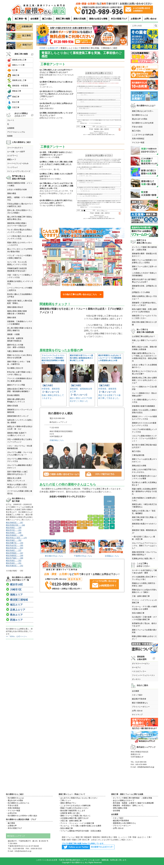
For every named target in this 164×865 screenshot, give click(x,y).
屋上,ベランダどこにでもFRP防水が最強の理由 (20, 250)
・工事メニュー (65, 800)
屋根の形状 (11, 317)
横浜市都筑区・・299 (14, 555)
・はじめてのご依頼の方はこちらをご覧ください (78, 798)
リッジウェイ (12, 167)
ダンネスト (136, 679)
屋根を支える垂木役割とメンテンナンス (16, 479)
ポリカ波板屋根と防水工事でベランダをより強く (144, 578)
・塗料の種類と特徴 (119, 808)
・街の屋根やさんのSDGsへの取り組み (21, 816)
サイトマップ (137, 715)
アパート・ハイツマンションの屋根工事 (144, 601)
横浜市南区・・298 (13, 533)
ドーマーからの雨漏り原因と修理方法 (19, 492)
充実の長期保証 (138, 139)
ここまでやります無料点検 (142, 135)
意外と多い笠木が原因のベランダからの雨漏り (19, 211)
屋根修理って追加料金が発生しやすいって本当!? (144, 304)
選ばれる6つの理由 (139, 119)
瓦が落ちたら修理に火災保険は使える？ (144, 483)
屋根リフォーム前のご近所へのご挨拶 (144, 267)
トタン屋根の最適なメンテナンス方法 (144, 401)
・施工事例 (10, 823)
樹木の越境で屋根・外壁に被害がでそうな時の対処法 (144, 310)
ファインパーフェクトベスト (143, 675)
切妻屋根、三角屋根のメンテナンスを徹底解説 (19, 322)
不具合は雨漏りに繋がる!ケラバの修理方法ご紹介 (20, 205)
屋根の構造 (11, 193)
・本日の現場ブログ (14, 828)
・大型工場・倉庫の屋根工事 (70, 821)
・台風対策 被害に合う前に (69, 813)
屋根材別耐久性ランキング (18, 416)
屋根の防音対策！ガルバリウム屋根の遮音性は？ (144, 553)
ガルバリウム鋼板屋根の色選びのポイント (19, 466)
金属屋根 (10, 128)
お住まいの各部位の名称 (17, 189)
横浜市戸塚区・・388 (14, 558)
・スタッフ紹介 (117, 818)
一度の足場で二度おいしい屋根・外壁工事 (143, 538)
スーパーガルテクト (15, 148)
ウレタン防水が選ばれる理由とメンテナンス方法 (19, 231)
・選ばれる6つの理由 (14, 800)
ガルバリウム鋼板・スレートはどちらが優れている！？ (19, 453)
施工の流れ (47, 19)
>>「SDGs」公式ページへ (16, 636)
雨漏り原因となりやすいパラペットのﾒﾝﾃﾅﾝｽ (19, 244)
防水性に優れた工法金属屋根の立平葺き (19, 295)
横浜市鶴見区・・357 (14, 523)
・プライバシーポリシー (121, 826)
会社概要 (34, 19)
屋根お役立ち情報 (139, 466)
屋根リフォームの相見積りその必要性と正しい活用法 (144, 261)
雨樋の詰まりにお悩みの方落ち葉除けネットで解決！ (144, 591)
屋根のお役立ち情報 (98, 19)
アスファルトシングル (16, 132)
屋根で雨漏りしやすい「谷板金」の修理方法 (18, 363)
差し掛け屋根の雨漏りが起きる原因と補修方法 (19, 329)
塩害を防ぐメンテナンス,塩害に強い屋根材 (20, 421)
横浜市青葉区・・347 (14, 553)
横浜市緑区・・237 (13, 550)
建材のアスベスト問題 (16, 385)
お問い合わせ (150, 19)
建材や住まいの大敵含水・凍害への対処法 (16, 346)
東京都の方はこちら (54, 556)
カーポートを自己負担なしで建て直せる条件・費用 (144, 571)
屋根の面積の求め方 (15, 307)
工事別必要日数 (138, 455)
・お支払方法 (11, 813)
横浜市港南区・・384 (14, 535)
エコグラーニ (12, 156)
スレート (10, 120)
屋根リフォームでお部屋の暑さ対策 (144, 631)
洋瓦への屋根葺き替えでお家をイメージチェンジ (19, 440)
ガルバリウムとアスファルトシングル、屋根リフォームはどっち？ (144, 545)
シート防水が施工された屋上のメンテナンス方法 (19, 237)
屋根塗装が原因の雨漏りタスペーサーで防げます (17, 224)
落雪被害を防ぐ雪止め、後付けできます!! (144, 624)
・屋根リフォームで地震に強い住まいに (74, 816)
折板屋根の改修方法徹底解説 (143, 406)
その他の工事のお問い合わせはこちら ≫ (82, 294)
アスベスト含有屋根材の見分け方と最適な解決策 (19, 379)
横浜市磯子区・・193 (14, 543)
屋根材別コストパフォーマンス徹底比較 (19, 411)
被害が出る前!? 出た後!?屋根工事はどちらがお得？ (144, 280)
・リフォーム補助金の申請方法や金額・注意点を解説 (80, 831)
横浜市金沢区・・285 (14, 545)
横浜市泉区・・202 (13, 561)
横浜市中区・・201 (13, 530)
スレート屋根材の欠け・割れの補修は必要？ (144, 394)
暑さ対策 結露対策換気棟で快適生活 (15, 339)
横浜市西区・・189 (13, 528)
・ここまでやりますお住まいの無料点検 (74, 805)
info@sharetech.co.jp (146, 767)
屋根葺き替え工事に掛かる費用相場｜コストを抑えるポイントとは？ (144, 380)
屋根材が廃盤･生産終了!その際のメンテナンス (16, 434)
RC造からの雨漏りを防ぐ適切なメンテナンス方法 (17, 486)
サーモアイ (136, 667)
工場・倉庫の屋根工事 (141, 596)
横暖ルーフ (11, 159)
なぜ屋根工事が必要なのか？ (143, 336)
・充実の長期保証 (13, 808)
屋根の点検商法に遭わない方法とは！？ (144, 297)
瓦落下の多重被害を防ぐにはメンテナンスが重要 (144, 477)
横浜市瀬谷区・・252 (14, 566)
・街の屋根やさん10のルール (17, 803)
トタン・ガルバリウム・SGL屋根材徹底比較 (19, 447)
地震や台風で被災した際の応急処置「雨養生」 (19, 302)
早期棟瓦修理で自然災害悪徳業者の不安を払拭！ (17, 269)
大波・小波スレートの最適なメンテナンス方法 (19, 276)
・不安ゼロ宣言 (12, 805)
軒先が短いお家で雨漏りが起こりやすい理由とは (19, 373)
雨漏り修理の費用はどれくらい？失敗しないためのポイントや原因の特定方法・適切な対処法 (144, 357)
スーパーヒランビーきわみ (18, 163)
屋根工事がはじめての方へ (142, 111)
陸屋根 (10, 136)
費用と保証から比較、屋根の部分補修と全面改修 (144, 348)
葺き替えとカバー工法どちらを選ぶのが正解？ (144, 372)
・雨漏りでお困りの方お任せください (74, 808)
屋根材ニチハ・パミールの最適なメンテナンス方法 (144, 417)
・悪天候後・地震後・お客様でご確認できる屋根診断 (132, 803)
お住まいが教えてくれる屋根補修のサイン (144, 366)
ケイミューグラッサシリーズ (18, 171)
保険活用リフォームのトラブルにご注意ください (144, 317)
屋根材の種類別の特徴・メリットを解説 (19, 184)
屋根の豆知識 (79, 19)
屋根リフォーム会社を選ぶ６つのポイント (144, 460)
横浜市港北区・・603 (14, 548)
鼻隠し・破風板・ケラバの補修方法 (19, 198)
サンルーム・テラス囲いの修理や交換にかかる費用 (144, 608)
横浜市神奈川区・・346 (15, 525)
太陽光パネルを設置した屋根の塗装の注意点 (144, 411)
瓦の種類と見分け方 (15, 368)
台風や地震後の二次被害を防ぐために (144, 499)
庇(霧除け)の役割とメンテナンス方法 (20, 282)
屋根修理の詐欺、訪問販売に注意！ (144, 287)
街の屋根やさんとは (140, 115)
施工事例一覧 (21, 19)
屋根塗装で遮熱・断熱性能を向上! (144, 531)
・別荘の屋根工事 (66, 828)
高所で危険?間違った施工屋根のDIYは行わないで (17, 473)
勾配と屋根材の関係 (15, 351)
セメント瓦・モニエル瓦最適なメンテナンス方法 (17, 263)
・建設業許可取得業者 (120, 821)
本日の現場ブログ (119, 19)
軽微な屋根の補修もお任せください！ (144, 637)
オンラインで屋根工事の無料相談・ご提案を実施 (144, 248)
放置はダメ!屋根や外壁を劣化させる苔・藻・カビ (20, 427)
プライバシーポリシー (141, 707)
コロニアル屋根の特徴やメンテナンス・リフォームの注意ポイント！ (144, 438)
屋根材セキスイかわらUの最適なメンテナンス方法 (144, 424)
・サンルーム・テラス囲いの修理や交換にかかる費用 (80, 826)
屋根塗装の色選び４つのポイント (144, 525)
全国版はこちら (112, 556)
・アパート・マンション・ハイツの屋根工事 (76, 823)
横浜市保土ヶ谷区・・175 (16, 538)
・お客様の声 (11, 826)
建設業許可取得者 (139, 699)
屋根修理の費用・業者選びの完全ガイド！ (144, 255)
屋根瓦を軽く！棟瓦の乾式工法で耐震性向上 (144, 505)
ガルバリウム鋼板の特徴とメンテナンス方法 (19, 460)
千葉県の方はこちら (83, 556)
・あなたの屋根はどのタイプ (122, 800)
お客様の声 (136, 19)
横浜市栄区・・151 (13, 563)
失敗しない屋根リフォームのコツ (144, 341)
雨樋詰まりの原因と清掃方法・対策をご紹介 (144, 584)
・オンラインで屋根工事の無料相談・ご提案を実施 (131, 798)
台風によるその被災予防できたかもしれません (144, 470)
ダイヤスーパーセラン (141, 663)
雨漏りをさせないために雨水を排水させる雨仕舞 (19, 356)
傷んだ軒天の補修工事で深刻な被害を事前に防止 (19, 218)
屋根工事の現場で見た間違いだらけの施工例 (144, 518)
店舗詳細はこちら (57, 440)
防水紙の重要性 (13, 395)
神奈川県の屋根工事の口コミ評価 (144, 323)
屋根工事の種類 (63, 19)
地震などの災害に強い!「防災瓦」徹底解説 (144, 512)
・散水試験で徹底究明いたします (72, 811)
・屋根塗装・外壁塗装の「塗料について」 (128, 805)
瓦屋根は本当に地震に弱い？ (143, 559)
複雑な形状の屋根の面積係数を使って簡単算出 (17, 312)
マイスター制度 (138, 142)
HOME (43, 48)
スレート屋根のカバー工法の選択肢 (144, 388)
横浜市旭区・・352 (13, 540)
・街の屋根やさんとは (15, 798)
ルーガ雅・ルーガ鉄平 (16, 152)
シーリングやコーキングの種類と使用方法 (19, 289)
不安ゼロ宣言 (137, 127)
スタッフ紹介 (137, 695)
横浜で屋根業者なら (140, 703)
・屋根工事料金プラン (67, 803)
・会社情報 (115, 811)
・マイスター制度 (13, 811)
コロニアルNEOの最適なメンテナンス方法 (144, 430)
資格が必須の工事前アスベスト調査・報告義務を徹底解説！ (19, 390)
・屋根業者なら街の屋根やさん (123, 823)
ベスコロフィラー (139, 671)
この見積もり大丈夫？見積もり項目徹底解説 (144, 274)
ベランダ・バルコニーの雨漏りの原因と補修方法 (19, 256)
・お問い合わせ (117, 828)
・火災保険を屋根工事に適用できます (74, 818)
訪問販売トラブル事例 (141, 292)
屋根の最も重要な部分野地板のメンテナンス (16, 400)
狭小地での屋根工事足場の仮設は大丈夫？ (144, 446)
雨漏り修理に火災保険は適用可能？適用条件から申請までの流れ (144, 491)
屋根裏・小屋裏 (13, 334)
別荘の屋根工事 (138, 613)
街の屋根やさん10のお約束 (142, 123)
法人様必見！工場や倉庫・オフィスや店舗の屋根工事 (144, 618)
